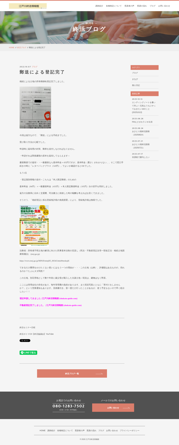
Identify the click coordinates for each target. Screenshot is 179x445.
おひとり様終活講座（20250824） (144, 131)
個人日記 (136, 85)
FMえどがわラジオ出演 (144, 120)
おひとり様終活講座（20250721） (144, 144)
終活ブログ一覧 (84, 373)
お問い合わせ (164, 6)
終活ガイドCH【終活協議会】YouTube (37, 334)
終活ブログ (21, 47)
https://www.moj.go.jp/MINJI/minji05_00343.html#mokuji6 (44, 261)
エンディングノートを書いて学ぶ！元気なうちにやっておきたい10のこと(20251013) (144, 105)
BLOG (90, 23)
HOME (11, 47)
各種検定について (114, 6)
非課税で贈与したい (144, 155)
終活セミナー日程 (27, 327)
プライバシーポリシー (129, 430)
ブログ (153, 6)
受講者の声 (129, 6)
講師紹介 (99, 6)
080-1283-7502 (69, 406)
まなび (135, 79)
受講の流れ (142, 6)
